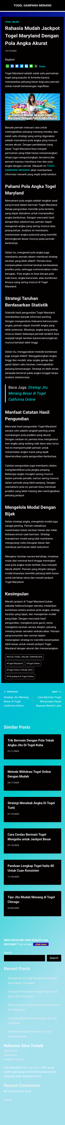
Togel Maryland (14, 663)
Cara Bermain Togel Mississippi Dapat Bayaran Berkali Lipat (48, 698)
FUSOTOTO (10, 1050)
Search (8, 952)
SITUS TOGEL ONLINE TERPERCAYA (24, 657)
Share (42, 66)
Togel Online (33, 663)
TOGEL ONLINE (12, 22)
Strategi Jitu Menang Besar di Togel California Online (28, 393)
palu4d (8, 1099)
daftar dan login (30, 1067)
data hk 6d (10, 1055)
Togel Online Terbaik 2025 (19, 670)
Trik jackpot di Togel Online (20, 676)
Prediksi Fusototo (14, 1059)
